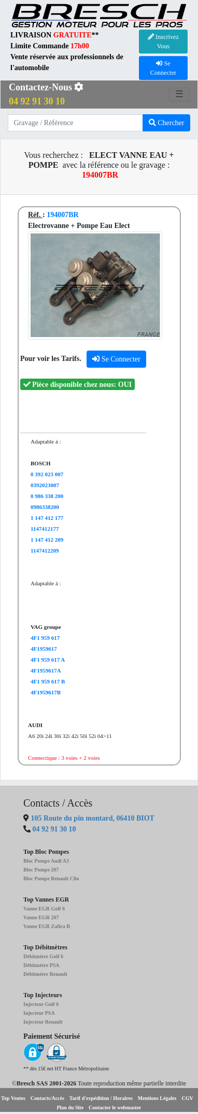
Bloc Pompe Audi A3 (46, 861)
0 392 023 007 (47, 474)
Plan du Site (69, 1107)
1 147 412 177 (47, 518)
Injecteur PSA (39, 1013)
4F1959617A (46, 670)
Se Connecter (116, 359)
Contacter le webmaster (115, 1107)
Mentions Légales (157, 1098)
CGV (187, 1098)
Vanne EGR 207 (41, 917)
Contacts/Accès (47, 1098)
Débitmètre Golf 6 (43, 956)
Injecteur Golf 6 (41, 1004)
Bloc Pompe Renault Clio (51, 878)
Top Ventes (13, 1098)
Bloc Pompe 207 (41, 870)
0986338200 (45, 507)
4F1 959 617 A (48, 659)
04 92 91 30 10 (54, 829)
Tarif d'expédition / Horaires (101, 1098)
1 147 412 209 (47, 539)
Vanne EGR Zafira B (46, 926)
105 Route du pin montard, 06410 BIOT (91, 818)
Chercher (167, 123)
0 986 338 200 (47, 496)
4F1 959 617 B (48, 681)
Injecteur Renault (43, 1022)
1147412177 (45, 529)
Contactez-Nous (46, 94)
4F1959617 (44, 649)
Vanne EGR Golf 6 (44, 908)
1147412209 (45, 550)
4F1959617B (46, 692)
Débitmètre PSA (41, 965)
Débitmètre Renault (45, 974)
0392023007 (45, 485)
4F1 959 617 (45, 638)
